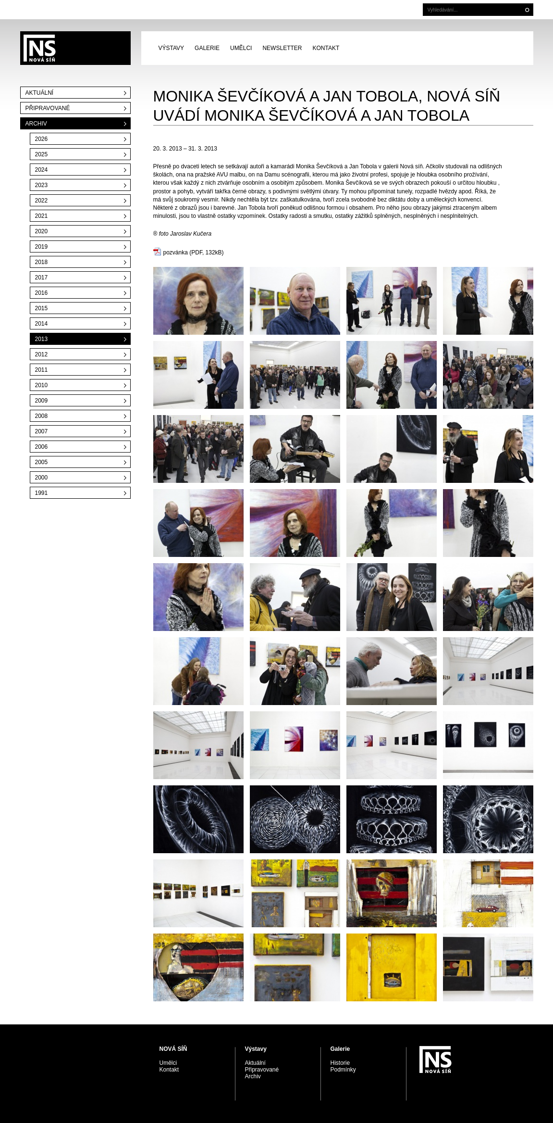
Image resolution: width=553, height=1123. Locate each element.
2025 (41, 154)
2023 (41, 185)
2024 (41, 169)
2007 (41, 431)
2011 (41, 369)
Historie (340, 1063)
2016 (41, 293)
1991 (41, 493)
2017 (41, 277)
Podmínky (343, 1069)
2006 (41, 446)
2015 (41, 308)
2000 (41, 477)
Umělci (241, 48)
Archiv (36, 123)
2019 (41, 246)
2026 (41, 139)
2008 (41, 416)
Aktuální (39, 92)
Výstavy (171, 48)
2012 (41, 354)
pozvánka (175, 252)
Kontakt (325, 48)
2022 (41, 200)
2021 (41, 216)
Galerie (207, 48)
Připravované (47, 108)
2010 (41, 385)
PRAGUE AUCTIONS (75, 48)
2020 (41, 231)
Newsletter (282, 48)
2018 (41, 262)
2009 (41, 400)
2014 (41, 323)
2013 (41, 339)
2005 (41, 462)
